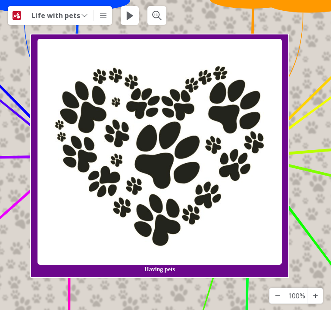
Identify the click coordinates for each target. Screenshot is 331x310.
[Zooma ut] (277, 296)
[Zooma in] (315, 296)
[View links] (295, 156)
